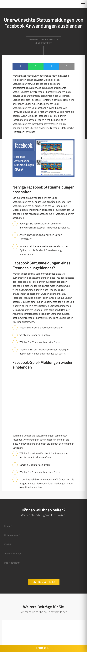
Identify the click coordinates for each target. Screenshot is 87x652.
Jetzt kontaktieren (43, 582)
